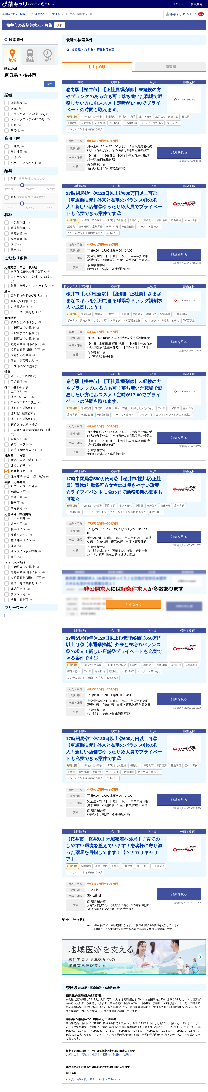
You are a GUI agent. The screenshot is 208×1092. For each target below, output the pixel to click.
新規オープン (21, 444)
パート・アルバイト (26, 162)
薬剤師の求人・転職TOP (16, 14)
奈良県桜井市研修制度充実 (90, 49)
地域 (12, 55)
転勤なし (18, 439)
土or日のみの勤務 (24, 366)
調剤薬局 (18, 103)
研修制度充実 (21, 470)
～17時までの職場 (24, 333)
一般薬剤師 (20, 222)
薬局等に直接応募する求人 (30, 271)
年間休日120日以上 (25, 402)
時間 (47, 55)
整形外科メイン (23, 540)
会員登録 (196, 4)
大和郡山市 (72, 1054)
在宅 (15, 556)
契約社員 (18, 151)
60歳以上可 (20, 491)
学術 (15, 244)
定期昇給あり (21, 306)
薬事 (15, 250)
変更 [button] (50, 83)
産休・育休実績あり (26, 459)
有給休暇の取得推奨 (26, 424)
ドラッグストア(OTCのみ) (30, 119)
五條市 (106, 1054)
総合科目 (18, 523)
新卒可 (17, 502)
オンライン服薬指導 (26, 551)
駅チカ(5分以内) (23, 376)
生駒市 (127, 1054)
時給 (27, 197)
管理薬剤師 (20, 228)
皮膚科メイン (21, 534)
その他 (17, 130)
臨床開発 (18, 239)
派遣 (15, 157)
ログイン (178, 4)
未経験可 (18, 508)
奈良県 (56, 14)
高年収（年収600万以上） (29, 295)
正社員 (17, 146)
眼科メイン (20, 529)
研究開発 (18, 233)
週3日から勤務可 (23, 419)
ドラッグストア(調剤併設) (29, 114)
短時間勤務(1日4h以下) (27, 344)
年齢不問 (18, 497)
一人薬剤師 (20, 518)
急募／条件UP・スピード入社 (32, 285)
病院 (15, 108)
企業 (15, 125)
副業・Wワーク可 (24, 486)
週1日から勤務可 (23, 408)
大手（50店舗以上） (26, 450)
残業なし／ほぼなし (26, 322)
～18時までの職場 (24, 338)
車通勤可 (18, 381)
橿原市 (96, 1054)
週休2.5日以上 (22, 397)
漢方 (15, 545)
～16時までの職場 (24, 327)
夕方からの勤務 (23, 355)
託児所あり (20, 465)
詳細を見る (179, 152)
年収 (27, 178)
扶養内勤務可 (21, 599)
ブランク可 (20, 594)
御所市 (117, 1054)
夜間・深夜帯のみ (24, 360)
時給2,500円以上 (23, 301)
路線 (30, 55)
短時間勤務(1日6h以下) (27, 349)
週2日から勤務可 (23, 413)
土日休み (18, 391)
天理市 (85, 1054)
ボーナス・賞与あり (26, 312)
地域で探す (41, 14)
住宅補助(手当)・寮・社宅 (29, 476)
